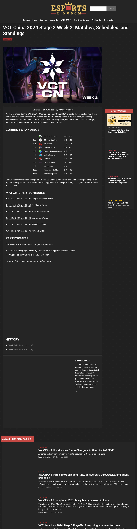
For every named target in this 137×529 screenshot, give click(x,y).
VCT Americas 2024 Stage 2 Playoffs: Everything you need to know (79, 525)
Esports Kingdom (44, 457)
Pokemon (111, 150)
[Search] (111, 8)
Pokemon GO (113, 176)
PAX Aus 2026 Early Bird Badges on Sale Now (118, 131)
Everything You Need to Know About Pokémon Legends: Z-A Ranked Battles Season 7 (118, 155)
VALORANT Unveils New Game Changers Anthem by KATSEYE (76, 450)
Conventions (113, 128)
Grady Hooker (65, 110)
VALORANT (7, 39)
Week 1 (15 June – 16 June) (20, 349)
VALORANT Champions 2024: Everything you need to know (74, 500)
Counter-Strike (114, 201)
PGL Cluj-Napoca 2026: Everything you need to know (118, 205)
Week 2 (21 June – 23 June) (20, 345)
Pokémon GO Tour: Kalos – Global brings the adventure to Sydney (119, 180)
